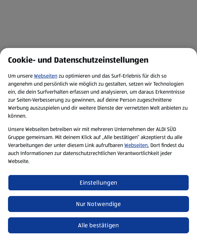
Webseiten (45, 76)
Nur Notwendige (98, 204)
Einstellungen (99, 182)
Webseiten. (136, 145)
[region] (98, 144)
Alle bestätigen (98, 225)
